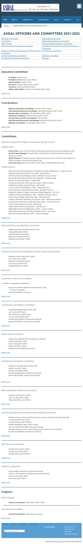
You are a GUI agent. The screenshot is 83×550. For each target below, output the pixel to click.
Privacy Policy (50, 527)
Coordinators (7, 41)
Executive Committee (10, 39)
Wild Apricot (59, 541)
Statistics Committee (50, 56)
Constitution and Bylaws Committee (15, 58)
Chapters (45, 58)
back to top (5, 93)
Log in (79, 6)
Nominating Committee (51, 39)
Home (6, 26)
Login (13, 524)
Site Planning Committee (51, 51)
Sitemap (34, 524)
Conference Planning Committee (14, 56)
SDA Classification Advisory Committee (57, 44)
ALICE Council (7, 44)
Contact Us (23, 524)
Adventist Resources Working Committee (17, 46)
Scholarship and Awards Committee (55, 41)
